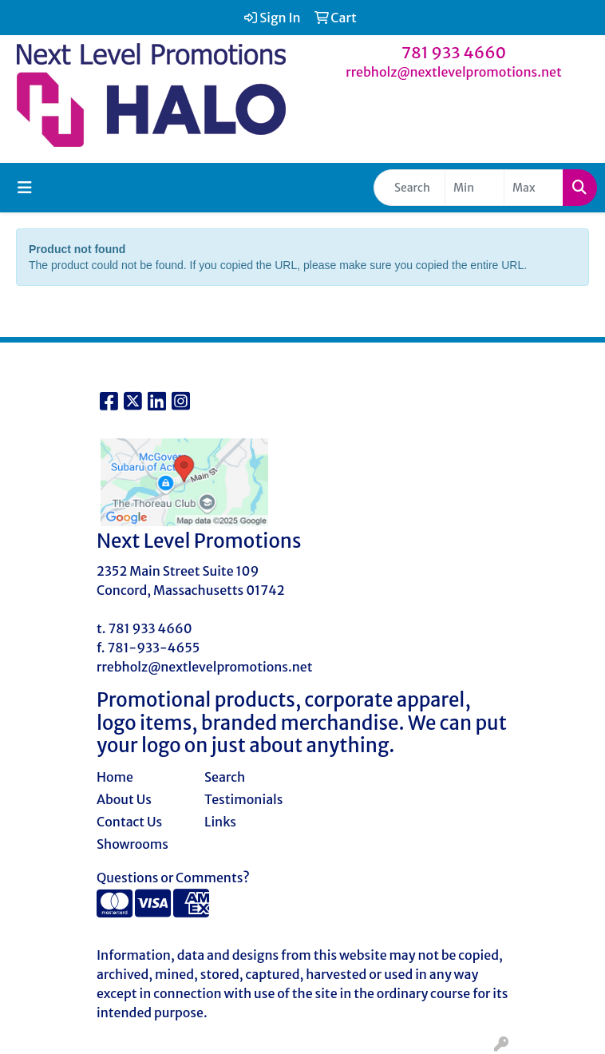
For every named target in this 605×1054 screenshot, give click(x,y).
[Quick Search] (409, 187)
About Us (124, 799)
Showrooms (132, 844)
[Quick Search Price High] (533, 187)
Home (115, 777)
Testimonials (243, 799)
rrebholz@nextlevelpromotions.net (454, 72)
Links (220, 822)
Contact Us (129, 822)
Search (224, 777)
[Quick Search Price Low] (474, 187)
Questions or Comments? (173, 878)
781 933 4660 (454, 52)
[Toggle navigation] (25, 187)
